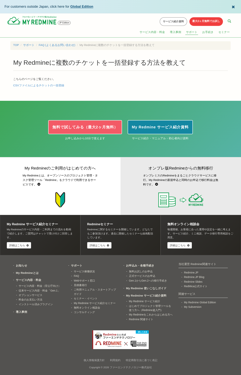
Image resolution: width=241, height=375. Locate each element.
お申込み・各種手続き (140, 265)
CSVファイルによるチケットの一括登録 (38, 85)
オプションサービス (30, 295)
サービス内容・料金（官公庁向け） (40, 285)
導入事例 (175, 32)
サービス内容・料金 (152, 32)
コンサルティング (84, 312)
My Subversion (192, 306)
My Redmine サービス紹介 (144, 301)
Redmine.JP (191, 272)
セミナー (224, 32)
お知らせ (21, 265)
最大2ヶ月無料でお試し (206, 21)
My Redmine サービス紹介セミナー (95, 303)
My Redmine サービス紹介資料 (146, 295)
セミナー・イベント (86, 298)
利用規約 (115, 360)
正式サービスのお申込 (142, 275)
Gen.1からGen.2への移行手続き (148, 280)
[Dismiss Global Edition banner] (233, 6)
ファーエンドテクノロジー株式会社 (131, 367)
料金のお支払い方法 (30, 299)
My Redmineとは (27, 272)
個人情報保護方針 (94, 360)
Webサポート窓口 (84, 280)
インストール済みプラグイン (36, 304)
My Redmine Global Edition (200, 302)
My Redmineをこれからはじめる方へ (151, 314)
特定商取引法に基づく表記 (141, 360)
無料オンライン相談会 (87, 307)
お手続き (208, 32)
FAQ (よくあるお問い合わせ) (57, 45)
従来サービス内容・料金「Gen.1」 (39, 290)
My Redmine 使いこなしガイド (146, 288)
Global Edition (81, 6)
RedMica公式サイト (195, 286)
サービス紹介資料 (173, 21)
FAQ (76, 275)
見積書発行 (80, 285)
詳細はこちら (19, 245)
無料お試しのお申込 (141, 271)
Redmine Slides (193, 281)
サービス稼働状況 (84, 271)
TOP (16, 45)
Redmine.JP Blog (194, 277)
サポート (191, 32)
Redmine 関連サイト (141, 319)
